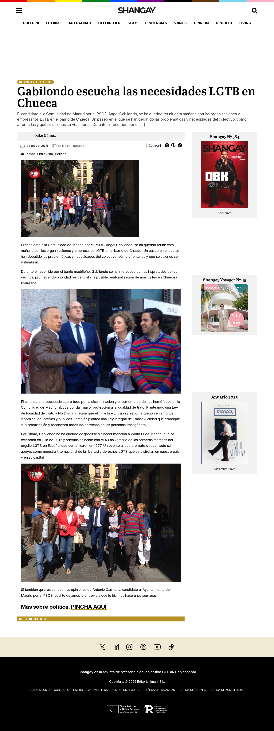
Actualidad (79, 23)
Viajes (180, 23)
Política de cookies (192, 689)
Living (245, 23)
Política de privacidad (159, 689)
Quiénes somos (40, 689)
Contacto (61, 689)
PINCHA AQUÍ (89, 606)
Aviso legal (101, 689)
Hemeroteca (81, 689)
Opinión (201, 23)
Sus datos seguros (126, 689)
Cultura (31, 23)
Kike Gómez (45, 136)
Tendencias (155, 23)
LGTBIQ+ (53, 23)
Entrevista (45, 154)
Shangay (27, 82)
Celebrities (109, 23)
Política (60, 154)
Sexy (132, 23)
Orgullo (224, 23)
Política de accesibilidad (227, 689)
